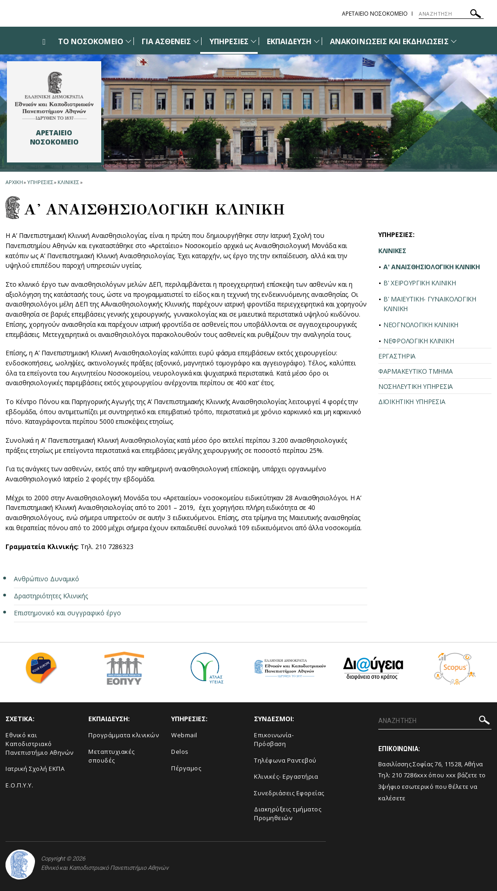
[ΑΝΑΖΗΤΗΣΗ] (451, 14)
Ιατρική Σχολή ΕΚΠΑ (35, 768)
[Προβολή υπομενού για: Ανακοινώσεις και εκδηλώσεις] (454, 41)
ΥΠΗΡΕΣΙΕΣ (228, 41)
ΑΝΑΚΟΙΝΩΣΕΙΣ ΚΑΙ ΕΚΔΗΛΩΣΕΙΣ (389, 41)
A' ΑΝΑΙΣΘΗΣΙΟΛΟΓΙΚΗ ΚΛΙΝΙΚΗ (431, 266)
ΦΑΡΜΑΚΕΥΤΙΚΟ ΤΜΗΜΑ (415, 371)
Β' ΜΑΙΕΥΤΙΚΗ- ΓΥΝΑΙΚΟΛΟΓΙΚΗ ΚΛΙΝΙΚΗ (429, 304)
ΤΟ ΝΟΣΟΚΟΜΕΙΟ (90, 41)
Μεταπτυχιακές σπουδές (111, 755)
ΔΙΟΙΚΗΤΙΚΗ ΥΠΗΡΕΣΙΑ (411, 401)
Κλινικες (68, 182)
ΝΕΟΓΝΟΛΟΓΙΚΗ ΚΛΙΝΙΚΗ (420, 324)
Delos (180, 751)
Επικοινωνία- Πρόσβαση (274, 739)
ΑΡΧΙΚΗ (14, 182)
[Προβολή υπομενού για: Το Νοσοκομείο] (128, 41)
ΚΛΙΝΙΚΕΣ (392, 250)
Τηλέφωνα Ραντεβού (285, 760)
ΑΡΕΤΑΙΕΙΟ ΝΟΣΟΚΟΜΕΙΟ (375, 13)
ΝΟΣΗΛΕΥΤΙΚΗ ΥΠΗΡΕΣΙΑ (415, 386)
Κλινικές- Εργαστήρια (286, 776)
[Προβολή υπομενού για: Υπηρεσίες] (253, 41)
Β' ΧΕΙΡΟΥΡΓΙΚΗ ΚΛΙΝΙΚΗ (419, 282)
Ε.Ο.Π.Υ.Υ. (19, 785)
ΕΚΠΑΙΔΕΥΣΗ (289, 41)
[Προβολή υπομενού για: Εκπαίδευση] (317, 41)
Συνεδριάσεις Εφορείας (289, 793)
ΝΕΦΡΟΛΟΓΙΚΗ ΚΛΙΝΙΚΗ (418, 340)
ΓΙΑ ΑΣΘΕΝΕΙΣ (166, 41)
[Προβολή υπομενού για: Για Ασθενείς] (196, 41)
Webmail (184, 735)
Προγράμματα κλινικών (123, 735)
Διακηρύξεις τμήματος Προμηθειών (287, 813)
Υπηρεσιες (40, 182)
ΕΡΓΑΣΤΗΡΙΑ (397, 356)
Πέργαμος (186, 768)
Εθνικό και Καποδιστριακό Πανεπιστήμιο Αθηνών (40, 743)
